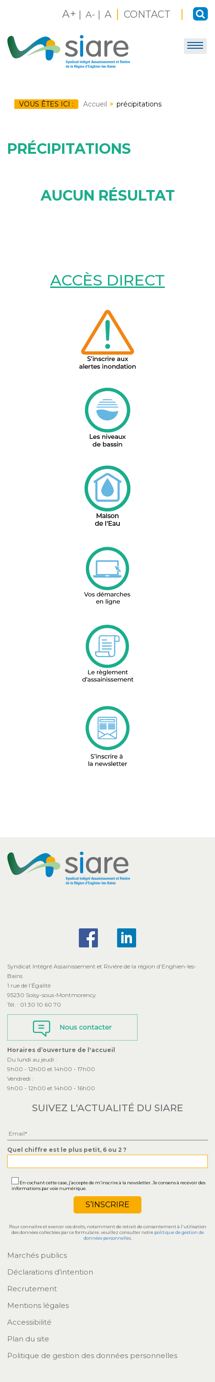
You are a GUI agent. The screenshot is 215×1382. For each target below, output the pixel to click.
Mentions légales (38, 1305)
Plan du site (28, 1338)
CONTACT (148, 14)
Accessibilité (29, 1322)
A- (90, 15)
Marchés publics (37, 1255)
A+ (69, 14)
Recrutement (32, 1288)
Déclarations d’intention (50, 1271)
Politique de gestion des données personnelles (92, 1355)
